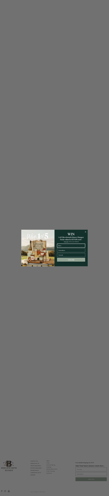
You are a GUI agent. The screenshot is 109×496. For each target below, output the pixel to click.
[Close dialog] (85, 231)
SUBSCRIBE (71, 260)
